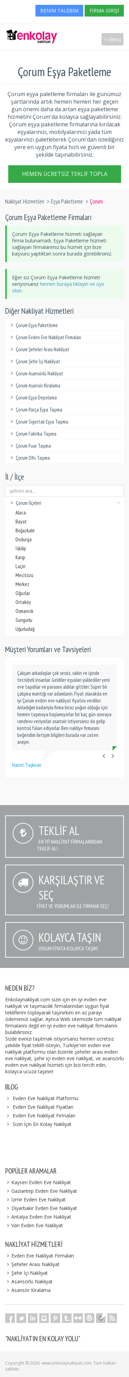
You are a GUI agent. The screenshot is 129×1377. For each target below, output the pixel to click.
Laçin (20, 566)
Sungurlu (23, 620)
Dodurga (23, 539)
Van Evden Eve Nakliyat (34, 1225)
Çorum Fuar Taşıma (30, 445)
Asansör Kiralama (28, 1290)
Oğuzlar (22, 593)
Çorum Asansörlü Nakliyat (36, 373)
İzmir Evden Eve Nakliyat (35, 1199)
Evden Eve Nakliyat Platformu (45, 1098)
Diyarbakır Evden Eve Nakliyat (41, 1208)
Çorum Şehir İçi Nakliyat (34, 361)
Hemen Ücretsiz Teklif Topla (64, 173)
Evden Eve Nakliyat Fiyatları (43, 1107)
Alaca (20, 512)
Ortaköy (23, 602)
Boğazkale (25, 530)
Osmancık (24, 611)
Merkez (22, 584)
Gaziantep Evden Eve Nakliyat (41, 1191)
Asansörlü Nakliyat (29, 1281)
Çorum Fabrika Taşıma (32, 433)
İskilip (20, 548)
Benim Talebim (59, 10)
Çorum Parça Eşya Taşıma (35, 409)
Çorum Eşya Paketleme (33, 325)
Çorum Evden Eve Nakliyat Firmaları (45, 337)
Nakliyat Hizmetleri (24, 201)
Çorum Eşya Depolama (33, 397)
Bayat (21, 521)
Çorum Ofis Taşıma (29, 458)
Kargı (20, 557)
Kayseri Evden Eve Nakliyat (38, 1182)
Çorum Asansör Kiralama (34, 385)
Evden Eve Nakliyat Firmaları (44, 1115)
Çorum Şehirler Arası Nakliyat (39, 349)
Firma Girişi (104, 10)
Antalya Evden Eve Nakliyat (38, 1216)
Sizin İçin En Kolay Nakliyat (42, 1124)
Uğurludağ (24, 629)
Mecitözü (24, 575)
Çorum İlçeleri (64, 503)
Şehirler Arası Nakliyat (32, 1264)
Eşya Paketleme (67, 201)
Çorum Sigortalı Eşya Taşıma (38, 421)
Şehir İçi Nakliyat (26, 1273)
